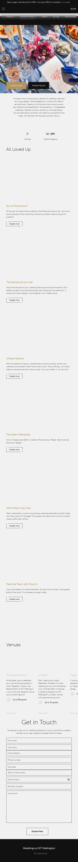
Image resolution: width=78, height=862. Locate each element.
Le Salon (43, 675)
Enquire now (16, 85)
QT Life (56, 17)
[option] (38, 3)
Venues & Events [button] (28, 16)
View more (10, 713)
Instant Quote (39, 85)
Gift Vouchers (70, 17)
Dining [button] (10, 16)
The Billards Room (16, 675)
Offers (44, 17)
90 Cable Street (40, 853)
